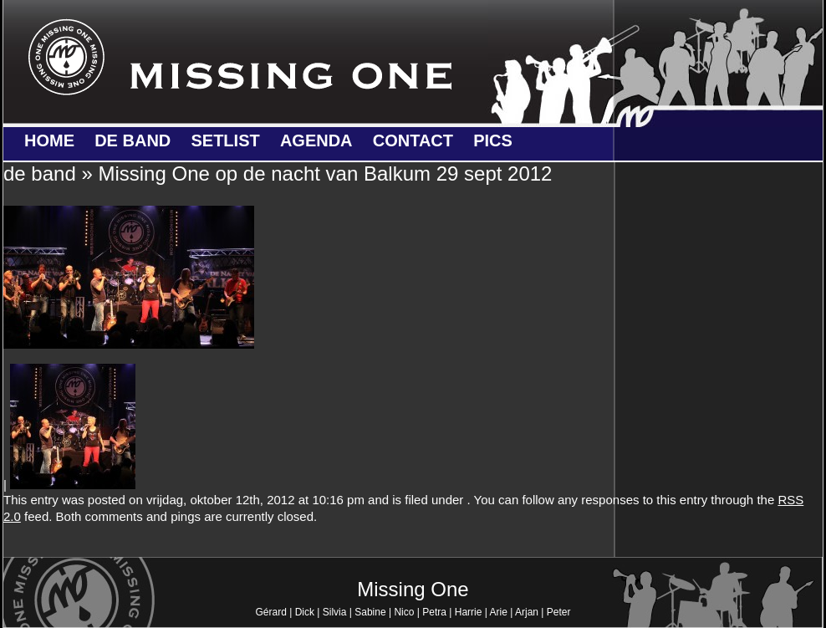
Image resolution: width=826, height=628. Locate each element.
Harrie (468, 612)
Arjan (526, 612)
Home (49, 140)
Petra (434, 612)
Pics (492, 140)
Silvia (335, 612)
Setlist (225, 140)
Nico (404, 612)
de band (132, 140)
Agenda (316, 140)
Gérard (270, 612)
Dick (304, 612)
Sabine (369, 612)
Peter (559, 612)
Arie (498, 612)
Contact (413, 140)
